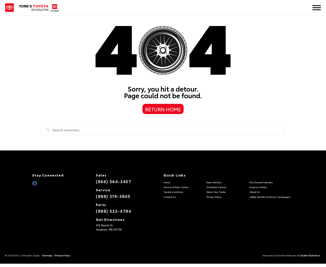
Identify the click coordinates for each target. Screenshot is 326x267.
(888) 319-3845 (113, 196)
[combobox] (163, 129)
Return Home (163, 109)
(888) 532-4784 (113, 211)
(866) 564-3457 (113, 181)
